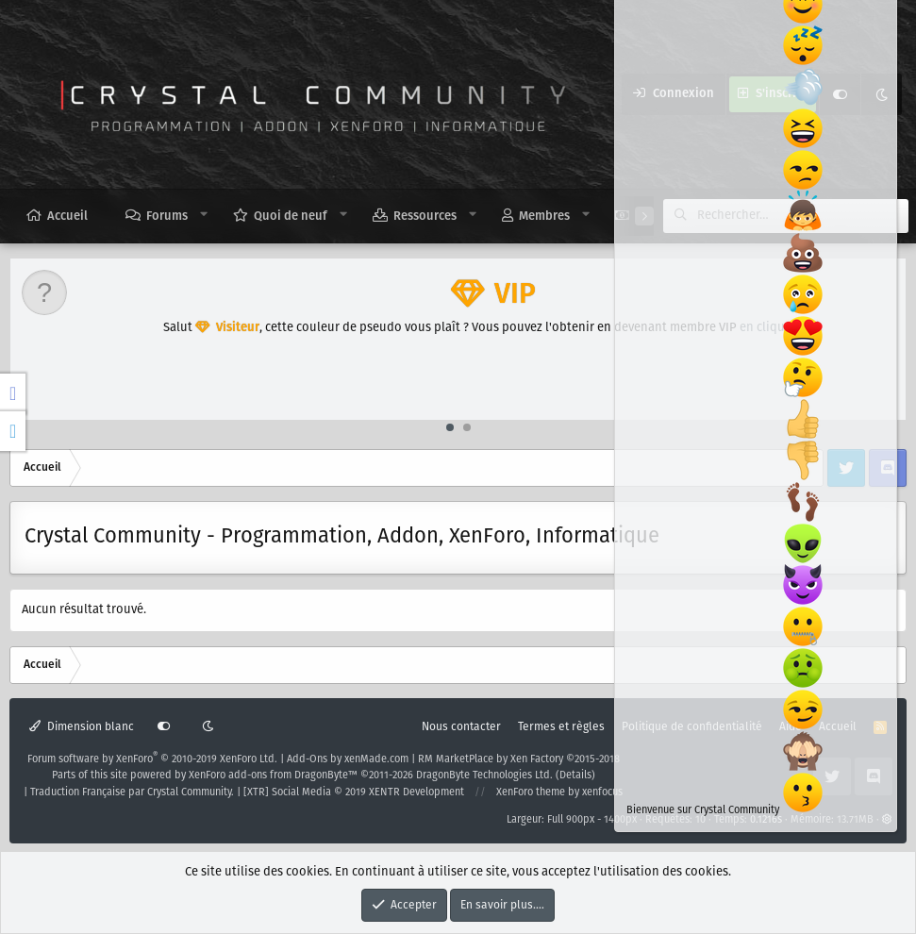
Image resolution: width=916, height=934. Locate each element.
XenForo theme (530, 792)
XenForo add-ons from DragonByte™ (273, 775)
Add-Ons (307, 759)
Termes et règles (561, 727)
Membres (544, 216)
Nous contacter (461, 727)
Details (575, 775)
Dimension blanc (81, 727)
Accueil (67, 216)
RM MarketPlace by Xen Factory (519, 759)
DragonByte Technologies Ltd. (484, 775)
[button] (204, 215)
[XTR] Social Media (353, 792)
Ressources (425, 216)
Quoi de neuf (290, 216)
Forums (167, 216)
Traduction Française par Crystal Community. (132, 792)
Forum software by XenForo (152, 759)
